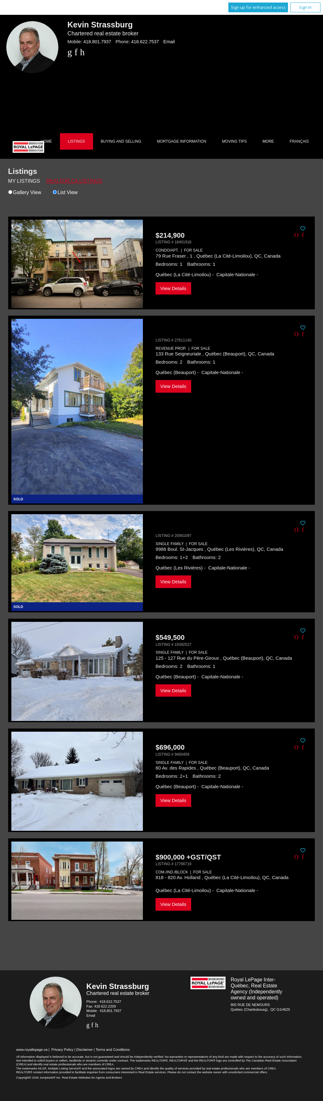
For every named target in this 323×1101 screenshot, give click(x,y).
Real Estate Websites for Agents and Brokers (92, 1077)
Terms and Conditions (113, 1049)
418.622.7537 (145, 41)
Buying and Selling (121, 141)
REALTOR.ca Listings (74, 181)
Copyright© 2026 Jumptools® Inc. (38, 1077)
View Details (173, 288)
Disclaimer (84, 1049)
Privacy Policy (62, 1049)
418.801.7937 (97, 41)
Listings (76, 141)
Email (169, 41)
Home (46, 141)
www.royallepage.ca (32, 1049)
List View (65, 192)
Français (299, 141)
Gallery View (24, 192)
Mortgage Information (181, 141)
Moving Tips (234, 141)
